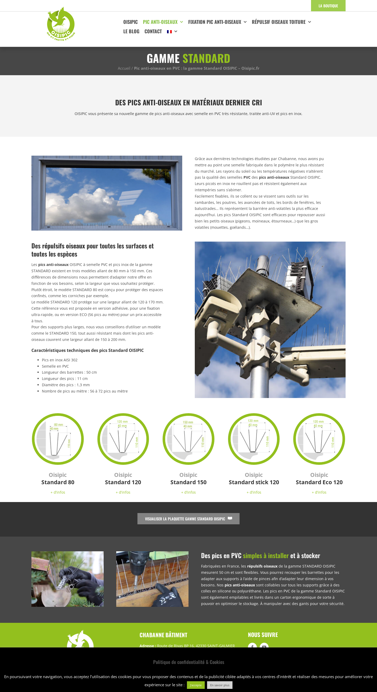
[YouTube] (264, 647)
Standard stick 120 (254, 478)
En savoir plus (219, 685)
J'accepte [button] (196, 685)
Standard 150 (188, 478)
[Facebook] (252, 647)
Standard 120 (123, 478)
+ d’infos (58, 492)
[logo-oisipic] (61, 8)
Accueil (124, 68)
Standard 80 (57, 478)
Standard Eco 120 (319, 478)
